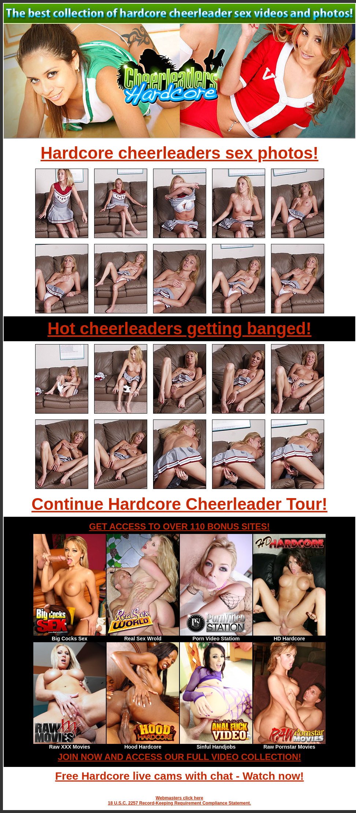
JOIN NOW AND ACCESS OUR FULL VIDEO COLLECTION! (179, 757)
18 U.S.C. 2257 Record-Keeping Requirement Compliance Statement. (179, 803)
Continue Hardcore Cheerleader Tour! (179, 504)
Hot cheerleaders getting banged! (180, 328)
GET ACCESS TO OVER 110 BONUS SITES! (179, 526)
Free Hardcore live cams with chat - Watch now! (179, 776)
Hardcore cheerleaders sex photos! (180, 153)
